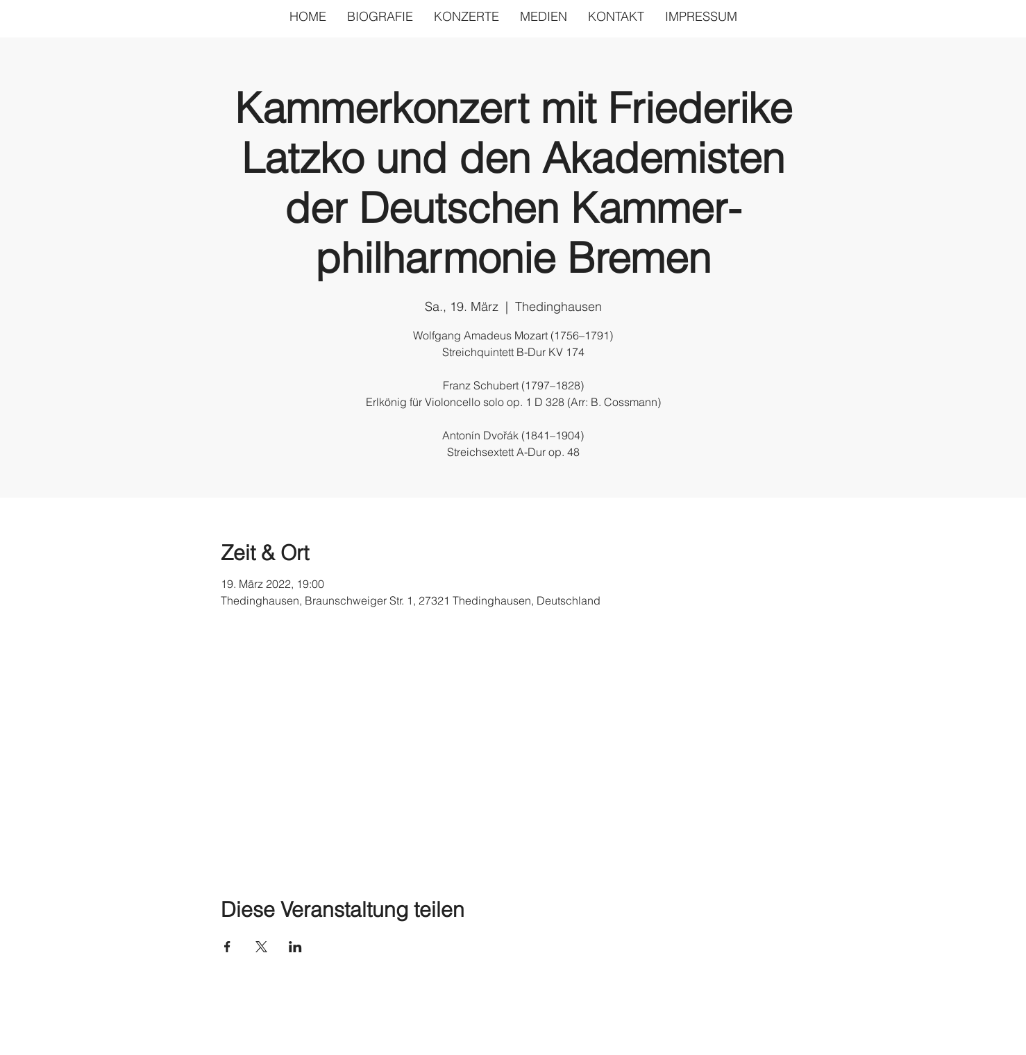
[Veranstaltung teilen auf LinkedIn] (295, 946)
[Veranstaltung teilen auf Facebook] (227, 946)
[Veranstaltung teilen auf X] (261, 946)
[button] (544, 16)
